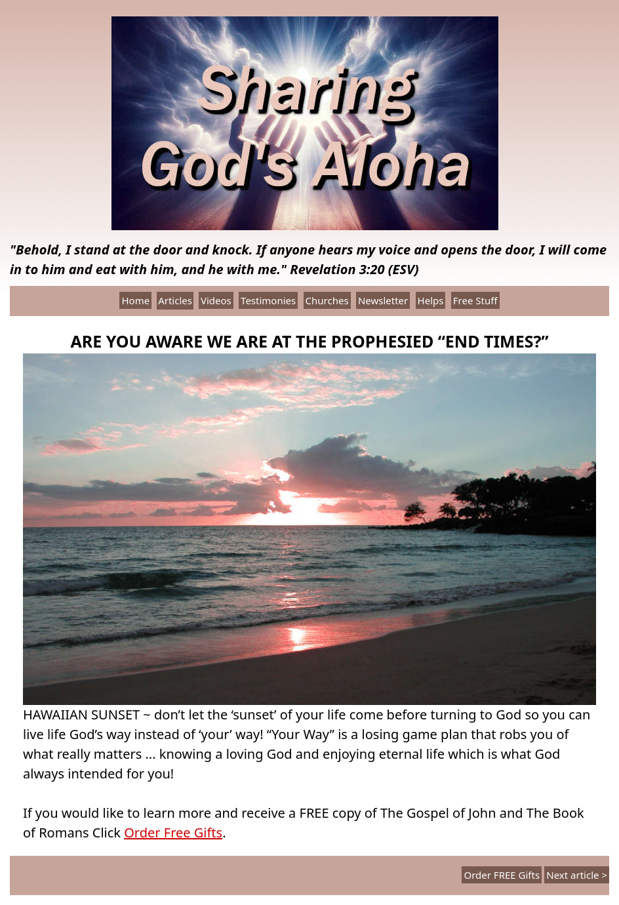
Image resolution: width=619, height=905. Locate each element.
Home (135, 300)
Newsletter (383, 300)
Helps (431, 300)
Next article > (576, 874)
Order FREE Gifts (502, 874)
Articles (175, 300)
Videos (216, 300)
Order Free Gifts (173, 832)
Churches (327, 300)
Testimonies (268, 300)
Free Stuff (475, 300)
